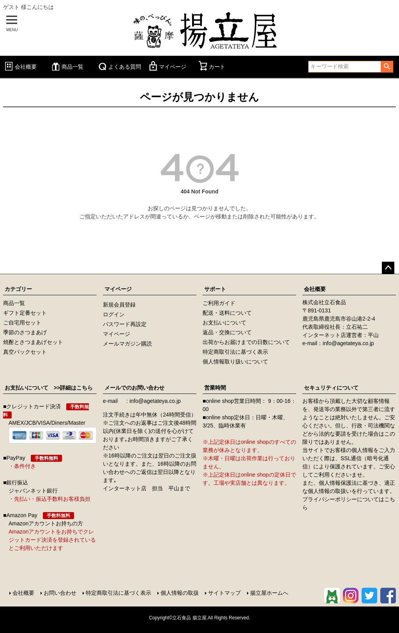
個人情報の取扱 (180, 593)
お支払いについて (224, 322)
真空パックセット (25, 352)
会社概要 (20, 67)
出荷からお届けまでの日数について (246, 342)
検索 (387, 66)
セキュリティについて (331, 388)
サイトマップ (224, 593)
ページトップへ (388, 268)
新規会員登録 (119, 304)
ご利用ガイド (219, 303)
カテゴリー (18, 289)
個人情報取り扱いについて (235, 361)
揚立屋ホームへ (269, 593)
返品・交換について (227, 332)
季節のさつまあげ (25, 332)
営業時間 (215, 388)
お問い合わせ (60, 593)
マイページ (166, 67)
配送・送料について (227, 313)
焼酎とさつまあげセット (33, 342)
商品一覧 (66, 67)
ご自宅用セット (22, 322)
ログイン (114, 314)
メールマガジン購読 (127, 343)
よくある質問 (119, 67)
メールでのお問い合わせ (134, 388)
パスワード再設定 (125, 324)
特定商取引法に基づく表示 (235, 352)
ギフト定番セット (25, 313)
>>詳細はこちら (70, 388)
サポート (215, 289)
